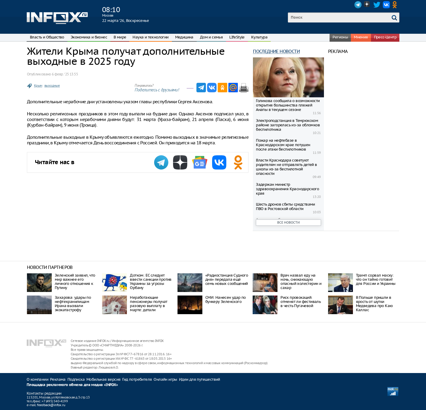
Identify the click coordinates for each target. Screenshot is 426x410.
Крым (38, 85)
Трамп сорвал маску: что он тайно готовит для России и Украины (376, 279)
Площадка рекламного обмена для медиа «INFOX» (72, 385)
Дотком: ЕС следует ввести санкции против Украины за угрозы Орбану (150, 281)
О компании (37, 379)
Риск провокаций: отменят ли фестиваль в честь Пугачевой (300, 301)
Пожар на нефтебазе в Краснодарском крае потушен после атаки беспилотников (283, 145)
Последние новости (276, 51)
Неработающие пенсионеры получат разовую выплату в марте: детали (148, 303)
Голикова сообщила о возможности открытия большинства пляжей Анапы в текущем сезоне (288, 105)
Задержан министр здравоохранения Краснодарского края (287, 189)
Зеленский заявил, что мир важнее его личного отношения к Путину (75, 281)
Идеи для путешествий (199, 379)
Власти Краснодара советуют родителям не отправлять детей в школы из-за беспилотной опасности (286, 167)
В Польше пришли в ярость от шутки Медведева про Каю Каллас (374, 303)
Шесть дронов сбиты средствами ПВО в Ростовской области (285, 206)
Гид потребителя (137, 379)
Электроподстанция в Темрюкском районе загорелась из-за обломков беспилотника (288, 125)
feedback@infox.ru (51, 405)
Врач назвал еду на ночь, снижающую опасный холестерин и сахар (300, 281)
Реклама (58, 379)
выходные (52, 85)
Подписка (76, 379)
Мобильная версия (103, 379)
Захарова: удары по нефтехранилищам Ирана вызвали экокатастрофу (73, 303)
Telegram (358, 4)
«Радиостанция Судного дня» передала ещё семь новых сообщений (226, 279)
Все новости (288, 222)
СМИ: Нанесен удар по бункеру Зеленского (225, 299)
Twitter (376, 4)
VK (386, 4)
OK (395, 4)
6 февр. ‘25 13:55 (65, 74)
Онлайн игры (165, 379)
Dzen (367, 4)
